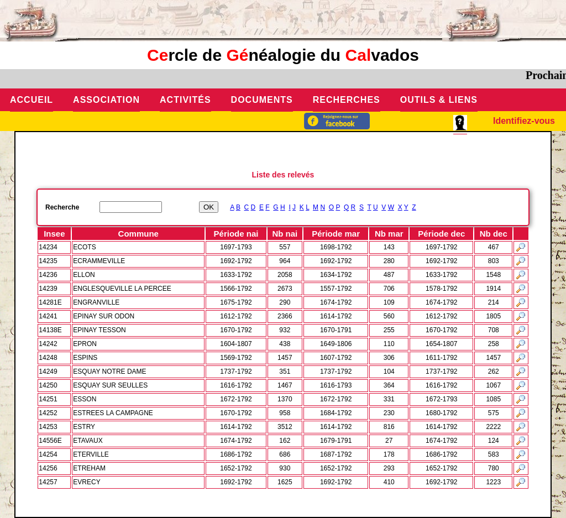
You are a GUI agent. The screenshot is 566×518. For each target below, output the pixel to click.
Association (106, 99)
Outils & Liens (439, 99)
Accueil (31, 99)
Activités (185, 99)
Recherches (346, 99)
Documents (262, 99)
